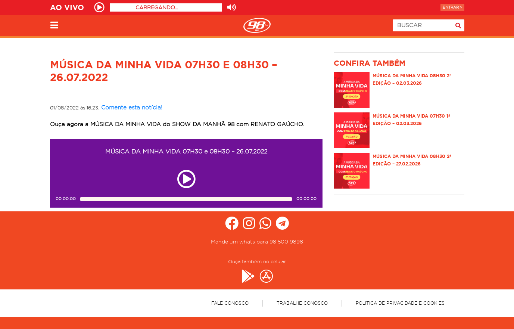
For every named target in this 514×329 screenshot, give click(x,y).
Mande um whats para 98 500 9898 (257, 242)
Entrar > (452, 7)
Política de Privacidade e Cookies (400, 303)
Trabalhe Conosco (302, 303)
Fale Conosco (230, 303)
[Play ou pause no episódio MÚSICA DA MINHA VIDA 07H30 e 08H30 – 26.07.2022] (186, 179)
